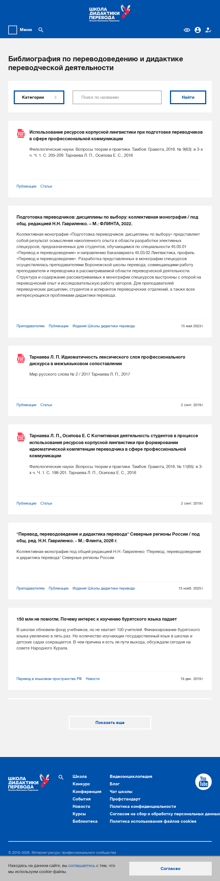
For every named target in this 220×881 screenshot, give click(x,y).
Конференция (87, 791)
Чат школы (121, 791)
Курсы (79, 814)
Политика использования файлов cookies (153, 821)
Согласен (170, 868)
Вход (197, 30)
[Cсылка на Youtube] (203, 781)
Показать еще (110, 722)
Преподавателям (30, 326)
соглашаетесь (81, 865)
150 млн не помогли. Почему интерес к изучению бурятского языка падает (96, 619)
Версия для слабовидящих (187, 30)
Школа (80, 776)
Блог (115, 784)
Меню (26, 29)
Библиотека (85, 821)
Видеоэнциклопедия (131, 776)
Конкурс (81, 784)
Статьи (46, 186)
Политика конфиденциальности (143, 806)
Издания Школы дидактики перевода (104, 326)
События (82, 799)
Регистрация (208, 30)
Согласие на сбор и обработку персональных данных (165, 814)
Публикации (26, 186)
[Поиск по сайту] (41, 30)
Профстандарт (125, 799)
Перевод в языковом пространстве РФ (49, 679)
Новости (93, 679)
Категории (39, 97)
